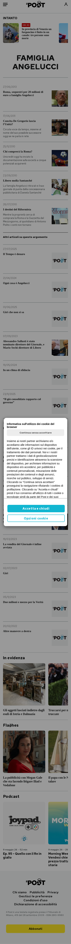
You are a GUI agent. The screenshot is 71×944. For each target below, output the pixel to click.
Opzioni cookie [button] (36, 518)
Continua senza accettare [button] (36, 432)
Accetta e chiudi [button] (36, 509)
